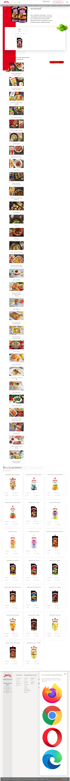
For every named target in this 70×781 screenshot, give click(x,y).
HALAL (47, 779)
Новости (18, 681)
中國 (19, 2)
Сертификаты (42, 779)
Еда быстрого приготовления (42, 5)
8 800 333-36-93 (46, 1)
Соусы (14, 5)
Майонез (4, 5)
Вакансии (18, 685)
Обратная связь (33, 683)
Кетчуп (9, 5)
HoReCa (33, 5)
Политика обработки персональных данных (30, 779)
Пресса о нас (18, 683)
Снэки (51, 5)
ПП (65, 5)
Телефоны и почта (33, 679)
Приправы (27, 5)
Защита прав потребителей (16, 779)
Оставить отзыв (58, 2)
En (15, 2)
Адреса (32, 681)
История (18, 680)
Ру (11, 2)
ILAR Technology (64, 779)
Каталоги (57, 5)
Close (65, 673)
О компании (18, 678)
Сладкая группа (20, 5)
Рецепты (62, 5)
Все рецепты (58, 51)
